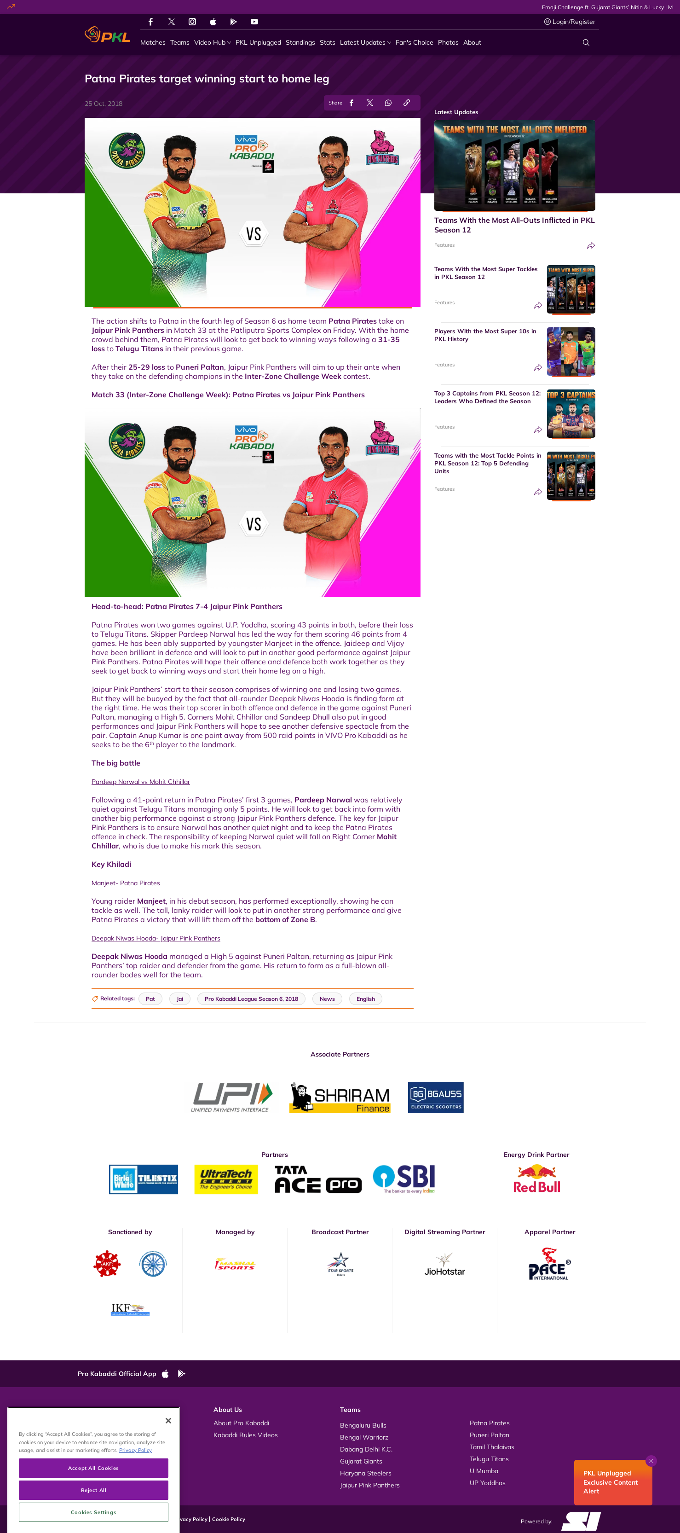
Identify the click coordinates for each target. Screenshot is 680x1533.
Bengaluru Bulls (363, 1425)
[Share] (591, 245)
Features (444, 245)
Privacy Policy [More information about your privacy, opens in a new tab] (135, 1497)
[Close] (168, 1469)
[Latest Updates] (365, 42)
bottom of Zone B (285, 919)
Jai (180, 998)
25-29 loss (146, 367)
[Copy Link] (407, 103)
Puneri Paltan (200, 367)
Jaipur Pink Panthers (128, 330)
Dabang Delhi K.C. (366, 1449)
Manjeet (151, 901)
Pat (150, 998)
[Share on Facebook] (351, 103)
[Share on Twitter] (370, 103)
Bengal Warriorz (364, 1437)
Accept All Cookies (93, 1515)
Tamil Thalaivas (492, 1447)
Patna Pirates (352, 320)
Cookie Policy (228, 1519)
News (95, 1447)
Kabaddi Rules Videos (245, 1435)
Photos (97, 1435)
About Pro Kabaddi (241, 1423)
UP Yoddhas (488, 1483)
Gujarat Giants (361, 1461)
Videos (97, 1423)
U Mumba (484, 1471)
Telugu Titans (139, 348)
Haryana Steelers (366, 1473)
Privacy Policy (190, 1519)
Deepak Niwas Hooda (129, 956)
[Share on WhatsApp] (388, 103)
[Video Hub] (212, 42)
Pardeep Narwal (323, 799)
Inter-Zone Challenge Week (293, 376)
